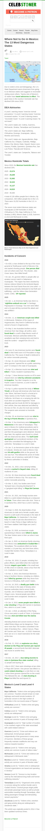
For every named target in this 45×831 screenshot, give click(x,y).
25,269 (12, 175)
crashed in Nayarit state (20, 469)
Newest (21, 30)
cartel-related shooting (14, 671)
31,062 (12, 178)
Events (9, 30)
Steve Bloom (15, 51)
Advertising (19, 33)
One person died (32, 268)
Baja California (10, 517)
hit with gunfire (14, 452)
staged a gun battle (18, 565)
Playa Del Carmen (32, 488)
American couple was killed (28, 318)
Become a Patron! (11, 819)
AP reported (21, 294)
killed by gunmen (15, 578)
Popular (27, 30)
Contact (15, 30)
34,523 (12, 189)
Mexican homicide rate (25, 165)
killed (33, 361)
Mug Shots (34, 30)
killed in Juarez (32, 533)
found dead (9, 333)
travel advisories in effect (26, 96)
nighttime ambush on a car (15, 303)
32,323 (12, 182)
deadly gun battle (27, 584)
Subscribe (27, 33)
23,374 (12, 171)
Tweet (6, 58)
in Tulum (8, 500)
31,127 (12, 186)
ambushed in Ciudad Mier (27, 544)
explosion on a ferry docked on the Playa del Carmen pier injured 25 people (22, 645)
